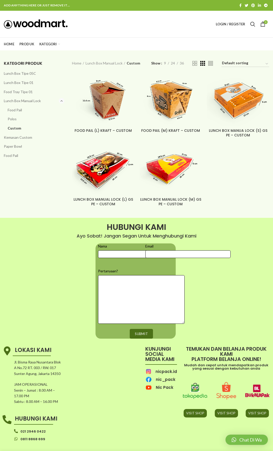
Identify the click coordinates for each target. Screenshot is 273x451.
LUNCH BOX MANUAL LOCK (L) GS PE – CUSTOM (103, 201)
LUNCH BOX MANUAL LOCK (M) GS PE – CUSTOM (170, 201)
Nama (102, 246)
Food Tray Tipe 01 (18, 92)
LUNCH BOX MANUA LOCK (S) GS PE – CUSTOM (238, 132)
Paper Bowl (13, 146)
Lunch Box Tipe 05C (20, 73)
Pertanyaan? (108, 271)
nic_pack (165, 379)
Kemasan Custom (18, 137)
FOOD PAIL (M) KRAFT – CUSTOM (170, 130)
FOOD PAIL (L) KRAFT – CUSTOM (103, 130)
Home (76, 63)
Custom (14, 128)
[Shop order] (245, 64)
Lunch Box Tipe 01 (18, 82)
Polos (12, 119)
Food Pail (15, 110)
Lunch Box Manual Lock (22, 101)
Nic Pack (164, 387)
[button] (246, 440)
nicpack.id (166, 371)
